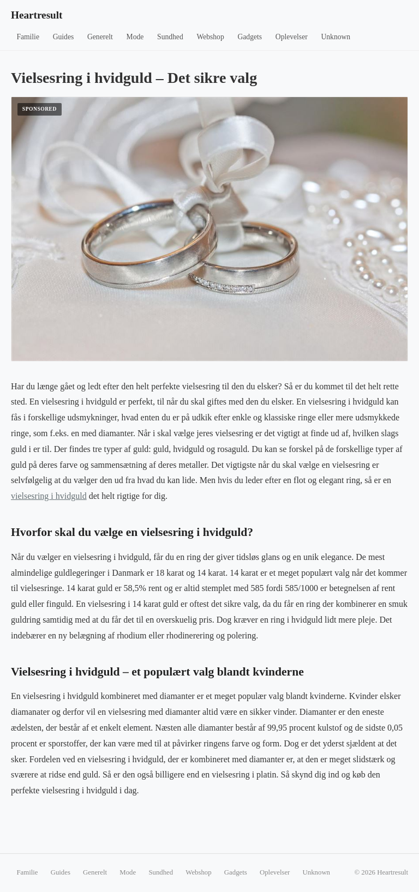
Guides (63, 37)
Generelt (100, 37)
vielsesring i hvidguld (49, 496)
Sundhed (170, 37)
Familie (27, 37)
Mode (135, 37)
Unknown (336, 37)
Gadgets (250, 37)
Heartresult (37, 15)
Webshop (210, 37)
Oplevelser (292, 37)
